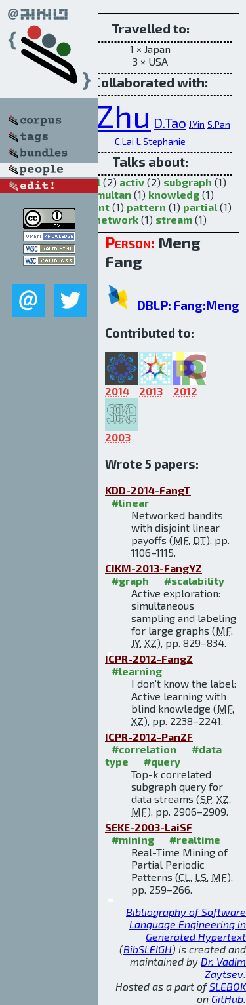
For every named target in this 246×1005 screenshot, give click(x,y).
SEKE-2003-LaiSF (148, 827)
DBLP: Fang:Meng (188, 305)
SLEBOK (227, 986)
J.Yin (197, 124)
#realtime (194, 839)
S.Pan (218, 124)
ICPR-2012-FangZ (149, 658)
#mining (133, 839)
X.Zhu (110, 115)
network (116, 219)
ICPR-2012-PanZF (149, 736)
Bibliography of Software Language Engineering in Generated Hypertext (186, 924)
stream (173, 219)
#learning (137, 671)
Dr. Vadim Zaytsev (223, 967)
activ (131, 182)
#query (162, 761)
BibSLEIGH (147, 949)
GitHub (227, 999)
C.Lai (124, 141)
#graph (130, 580)
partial (200, 207)
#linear (130, 502)
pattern (146, 207)
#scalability (194, 580)
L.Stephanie (161, 141)
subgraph (187, 182)
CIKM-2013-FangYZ (153, 568)
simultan (109, 194)
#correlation (144, 749)
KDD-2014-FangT (148, 490)
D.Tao (170, 122)
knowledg (173, 194)
